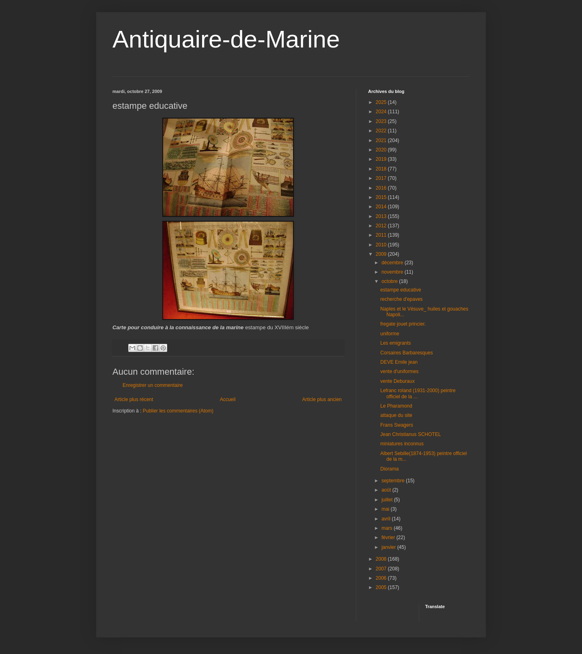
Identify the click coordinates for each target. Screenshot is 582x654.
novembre (393, 272)
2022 (382, 131)
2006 (382, 578)
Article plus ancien (322, 399)
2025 (382, 102)
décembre (393, 262)
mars (388, 528)
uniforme (389, 334)
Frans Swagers (396, 425)
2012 (382, 226)
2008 (382, 559)
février (389, 537)
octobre (390, 281)
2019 (382, 159)
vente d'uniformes (399, 371)
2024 (382, 111)
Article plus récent (133, 399)
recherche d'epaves (401, 299)
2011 (382, 235)
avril (387, 519)
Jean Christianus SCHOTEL (410, 434)
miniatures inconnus (402, 444)
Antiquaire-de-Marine (226, 39)
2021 (382, 140)
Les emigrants (395, 343)
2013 (382, 216)
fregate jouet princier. (403, 324)
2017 (382, 178)
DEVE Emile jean (399, 362)
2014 (382, 206)
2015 (382, 197)
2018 (382, 169)
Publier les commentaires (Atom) (178, 411)
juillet (388, 500)
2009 (382, 254)
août (387, 490)
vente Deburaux (397, 381)
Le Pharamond (396, 406)
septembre (394, 480)
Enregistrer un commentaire (153, 385)
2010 (382, 245)
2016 (382, 188)
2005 (382, 587)
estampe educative (400, 290)
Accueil (228, 399)
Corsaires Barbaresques (406, 353)
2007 (382, 569)
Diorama (389, 469)
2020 (382, 150)
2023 (382, 121)
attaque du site (396, 415)
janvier (389, 547)
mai (386, 509)
